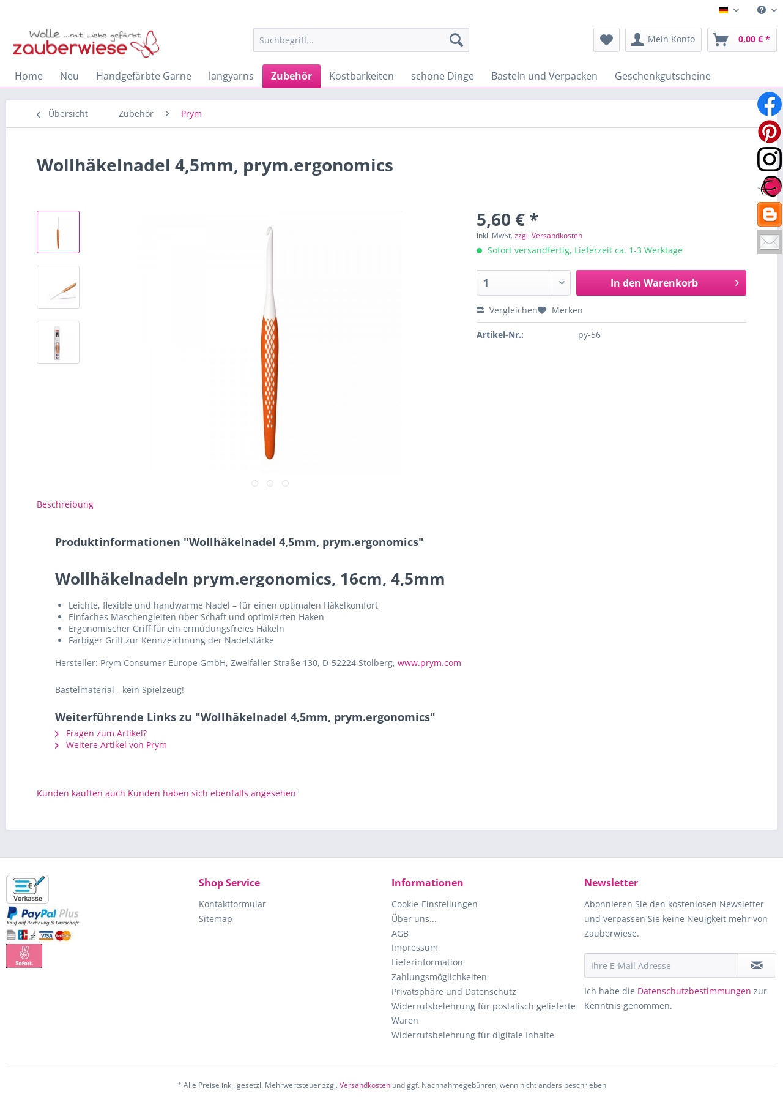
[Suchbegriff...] (361, 40)
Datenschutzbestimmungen (694, 991)
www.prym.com (429, 663)
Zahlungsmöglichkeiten (439, 977)
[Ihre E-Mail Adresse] (661, 965)
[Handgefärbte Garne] (143, 76)
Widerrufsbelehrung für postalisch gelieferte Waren (484, 1013)
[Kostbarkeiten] (362, 76)
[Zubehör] (291, 76)
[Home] (28, 76)
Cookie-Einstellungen (435, 904)
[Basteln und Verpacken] (544, 76)
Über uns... (414, 918)
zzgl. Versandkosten (548, 235)
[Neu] (69, 76)
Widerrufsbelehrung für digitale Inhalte (473, 1035)
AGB (400, 933)
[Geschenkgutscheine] (662, 76)
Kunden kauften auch (81, 793)
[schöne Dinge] (443, 76)
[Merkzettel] (606, 40)
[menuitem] (762, 10)
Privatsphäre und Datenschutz (454, 991)
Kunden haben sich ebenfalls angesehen (212, 793)
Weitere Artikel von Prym (111, 745)
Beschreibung (65, 504)
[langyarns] (231, 76)
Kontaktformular (232, 904)
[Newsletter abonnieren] (757, 965)
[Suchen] (456, 40)
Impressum (415, 947)
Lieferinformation (427, 962)
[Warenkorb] (742, 40)
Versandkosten (365, 1085)
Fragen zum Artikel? (101, 733)
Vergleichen (507, 310)
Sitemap (215, 918)
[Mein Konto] (663, 40)
